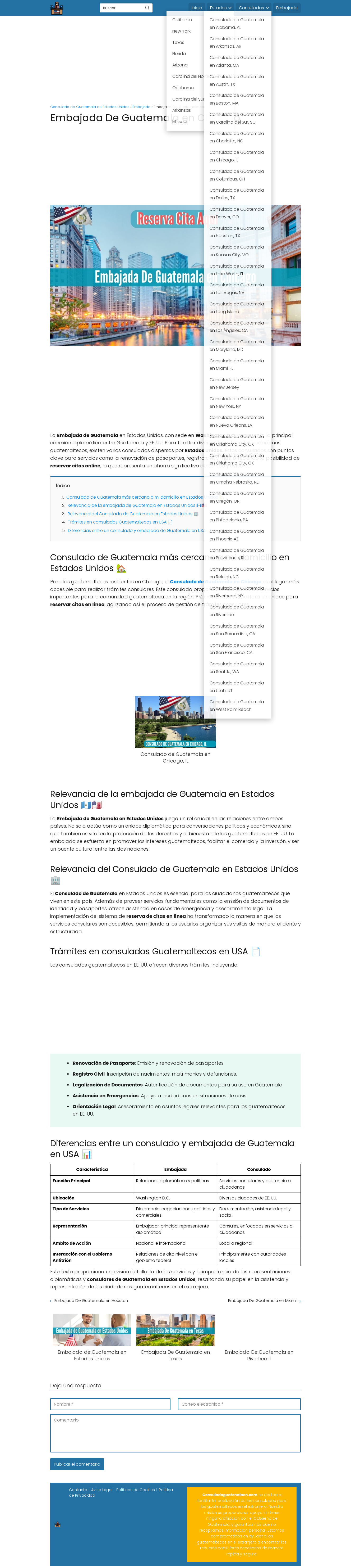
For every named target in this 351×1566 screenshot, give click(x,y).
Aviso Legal (101, 1489)
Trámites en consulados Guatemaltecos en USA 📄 (120, 522)
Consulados (251, 8)
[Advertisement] (175, 61)
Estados (218, 8)
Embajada (287, 8)
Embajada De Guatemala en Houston (91, 1300)
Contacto (78, 1489)
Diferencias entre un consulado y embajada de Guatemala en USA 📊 (140, 530)
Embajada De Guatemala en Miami (262, 1300)
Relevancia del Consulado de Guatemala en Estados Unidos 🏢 (133, 514)
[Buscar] (147, 7)
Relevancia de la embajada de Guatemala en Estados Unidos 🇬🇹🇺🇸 (137, 505)
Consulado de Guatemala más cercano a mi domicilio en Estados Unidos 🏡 (145, 497)
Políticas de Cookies (135, 1489)
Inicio (197, 8)
